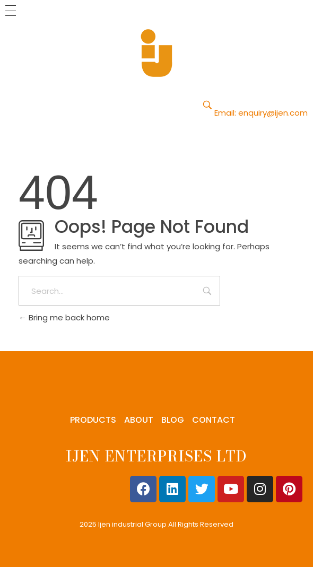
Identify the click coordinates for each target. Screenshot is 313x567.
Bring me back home (64, 317)
